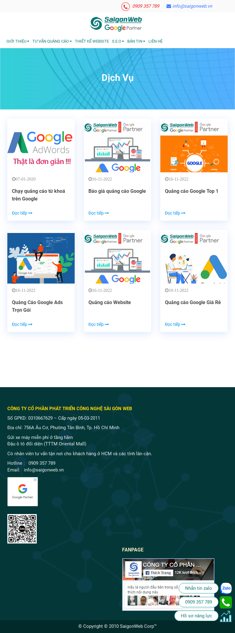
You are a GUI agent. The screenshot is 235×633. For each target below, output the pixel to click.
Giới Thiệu (17, 41)
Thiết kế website (92, 41)
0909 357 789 (140, 6)
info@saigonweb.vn (189, 6)
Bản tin (136, 41)
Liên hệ (155, 41)
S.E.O (118, 41)
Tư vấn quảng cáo (52, 41)
